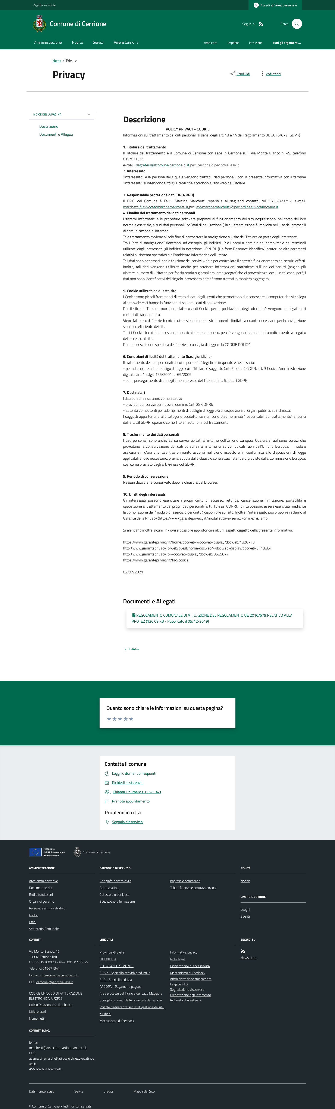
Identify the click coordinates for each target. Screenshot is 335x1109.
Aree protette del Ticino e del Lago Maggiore (131, 993)
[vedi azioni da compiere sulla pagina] (270, 73)
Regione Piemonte (44, 5)
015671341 (51, 968)
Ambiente (210, 42)
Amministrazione (48, 42)
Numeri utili (37, 1018)
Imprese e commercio (185, 880)
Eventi (245, 916)
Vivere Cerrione (126, 42)
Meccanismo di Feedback (187, 972)
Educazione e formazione (117, 901)
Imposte (233, 42)
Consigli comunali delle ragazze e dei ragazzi (131, 1000)
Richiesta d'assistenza (185, 1000)
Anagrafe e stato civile (115, 880)
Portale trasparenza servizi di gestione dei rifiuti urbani (132, 1010)
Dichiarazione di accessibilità (190, 965)
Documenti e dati (41, 887)
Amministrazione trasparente (191, 978)
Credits (108, 1091)
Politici (33, 915)
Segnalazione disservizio (187, 989)
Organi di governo (41, 901)
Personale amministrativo (47, 908)
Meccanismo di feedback (117, 1020)
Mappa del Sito (144, 1091)
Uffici (32, 921)
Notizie (245, 880)
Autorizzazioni (109, 887)
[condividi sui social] (240, 73)
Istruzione (256, 42)
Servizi (98, 42)
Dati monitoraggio (41, 1091)
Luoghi (245, 909)
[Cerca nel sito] (295, 24)
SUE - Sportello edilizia (116, 979)
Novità (77, 42)
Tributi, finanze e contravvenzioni (193, 887)
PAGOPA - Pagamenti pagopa (120, 986)
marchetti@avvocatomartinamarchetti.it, (156, 207)
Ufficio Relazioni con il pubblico (50, 1004)
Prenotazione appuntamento (190, 994)
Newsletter (249, 957)
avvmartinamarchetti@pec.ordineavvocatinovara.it (237, 207)
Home (57, 60)
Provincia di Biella (112, 952)
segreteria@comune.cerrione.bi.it (162, 165)
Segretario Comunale (44, 928)
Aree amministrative (43, 880)
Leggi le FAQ (179, 984)
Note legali (177, 959)
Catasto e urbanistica (114, 894)
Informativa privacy (183, 952)
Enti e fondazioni (41, 894)
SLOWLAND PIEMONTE (117, 965)
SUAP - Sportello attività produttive (125, 972)
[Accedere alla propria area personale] (275, 5)
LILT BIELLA (108, 959)
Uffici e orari (37, 1011)
